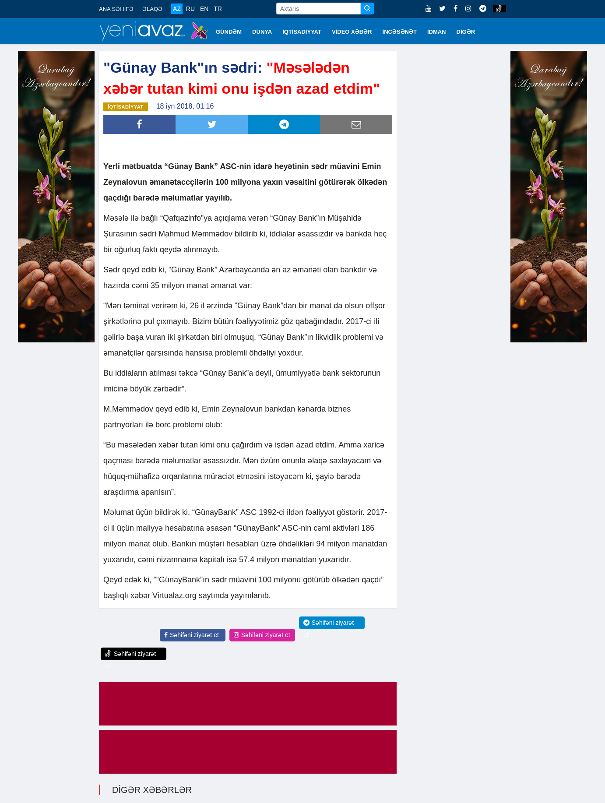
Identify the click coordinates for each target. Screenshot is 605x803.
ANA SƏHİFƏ (116, 9)
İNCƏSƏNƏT (400, 31)
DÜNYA (262, 31)
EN (204, 8)
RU (190, 8)
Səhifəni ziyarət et (191, 633)
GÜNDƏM (229, 31)
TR (218, 8)
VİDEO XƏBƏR (352, 31)
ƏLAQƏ (152, 9)
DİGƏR (466, 31)
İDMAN (436, 31)
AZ (177, 8)
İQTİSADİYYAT (301, 31)
